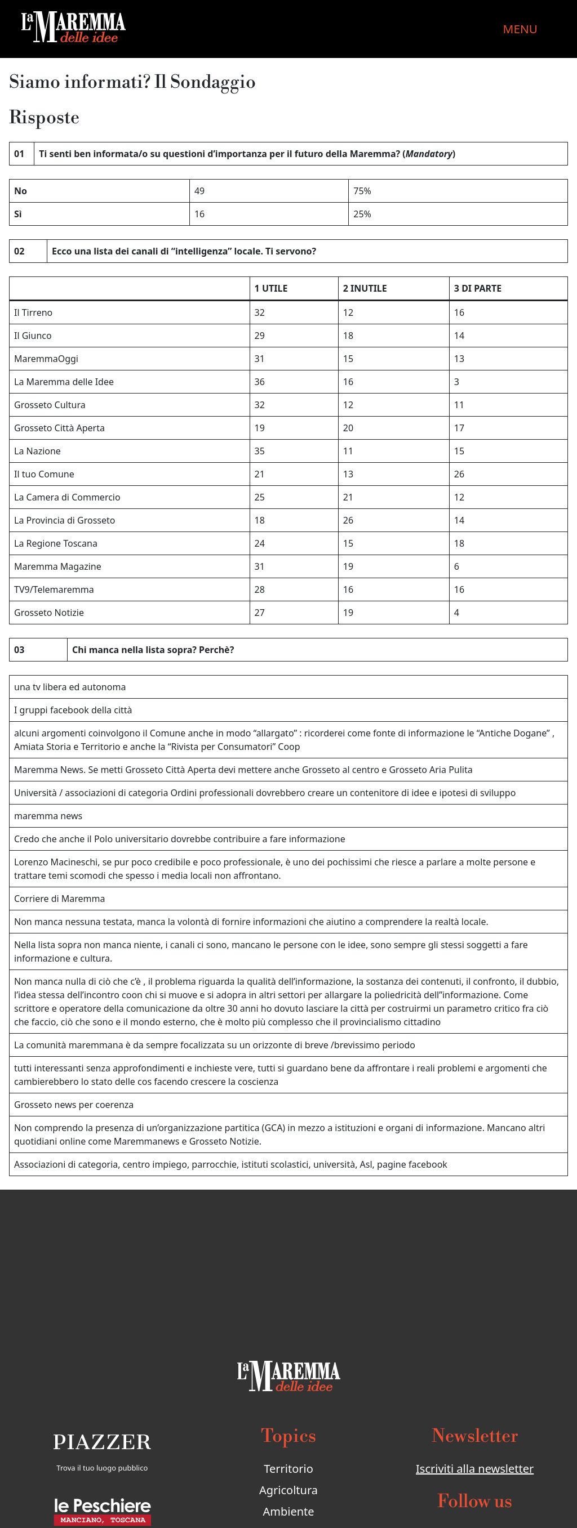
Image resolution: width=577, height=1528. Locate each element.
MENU (520, 29)
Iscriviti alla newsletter (475, 1468)
